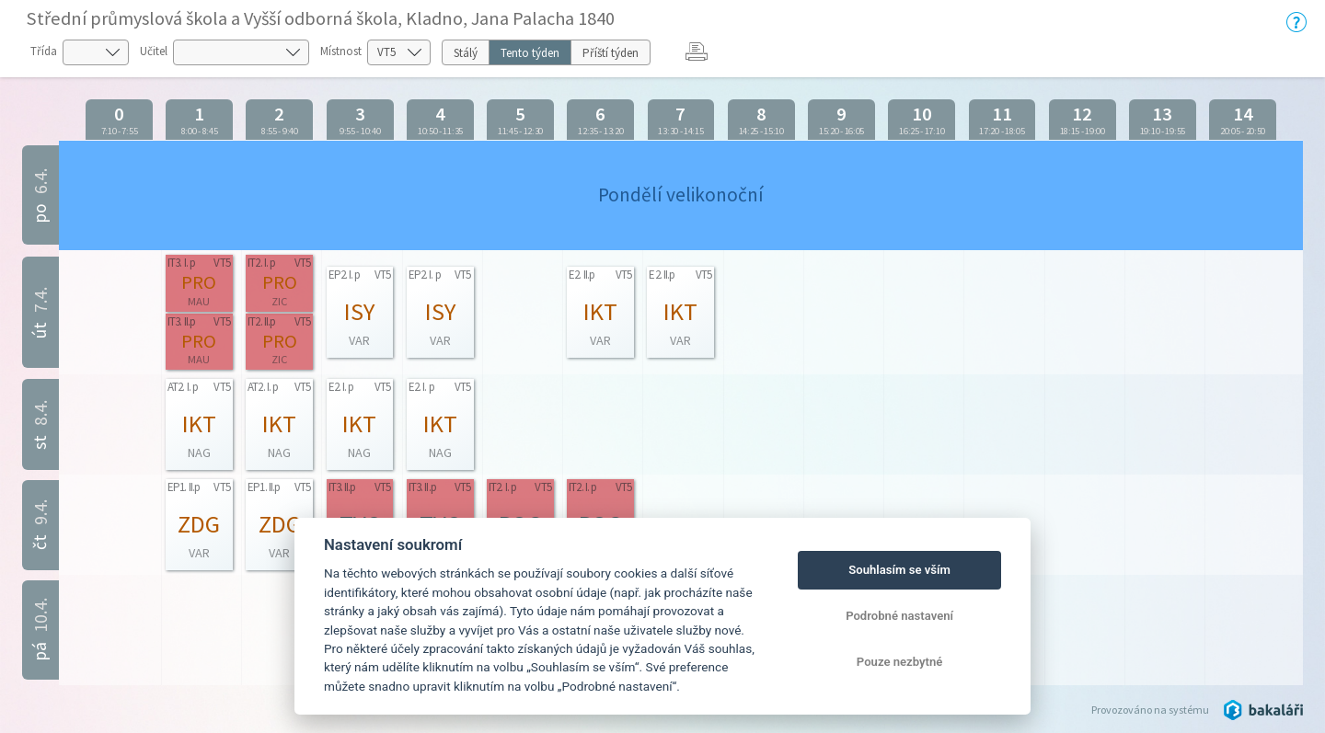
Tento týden (530, 53)
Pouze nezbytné (900, 662)
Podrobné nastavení (899, 616)
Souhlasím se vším (899, 570)
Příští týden (610, 53)
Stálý (466, 53)
